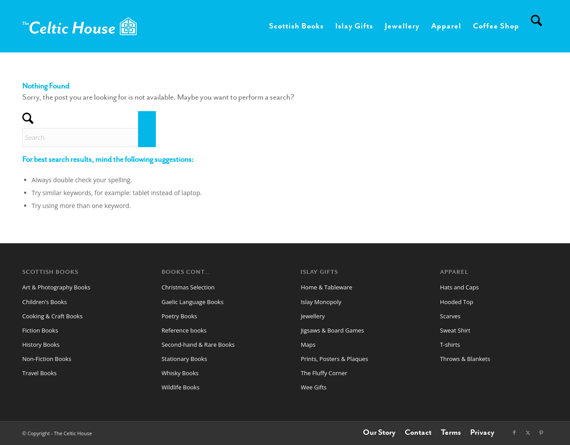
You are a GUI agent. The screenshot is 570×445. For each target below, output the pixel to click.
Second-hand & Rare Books (198, 345)
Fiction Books (40, 330)
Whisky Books (180, 373)
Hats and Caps (459, 287)
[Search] (536, 26)
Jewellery (313, 316)
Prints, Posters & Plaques (334, 359)
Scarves (450, 316)
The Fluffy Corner (324, 373)
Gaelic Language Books (193, 302)
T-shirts (450, 345)
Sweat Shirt (455, 330)
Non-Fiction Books (46, 359)
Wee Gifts (313, 387)
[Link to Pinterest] (541, 432)
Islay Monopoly (321, 302)
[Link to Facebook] (514, 432)
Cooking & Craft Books (52, 316)
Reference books (184, 330)
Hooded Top (456, 302)
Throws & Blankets (465, 359)
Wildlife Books (181, 387)
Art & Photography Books (56, 287)
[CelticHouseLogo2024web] (79, 26)
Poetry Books (179, 316)
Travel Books (39, 373)
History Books (41, 345)
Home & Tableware (326, 287)
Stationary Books (184, 359)
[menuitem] (296, 26)
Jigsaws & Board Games (332, 330)
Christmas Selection (188, 287)
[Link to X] (527, 432)
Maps (308, 345)
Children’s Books (44, 302)
